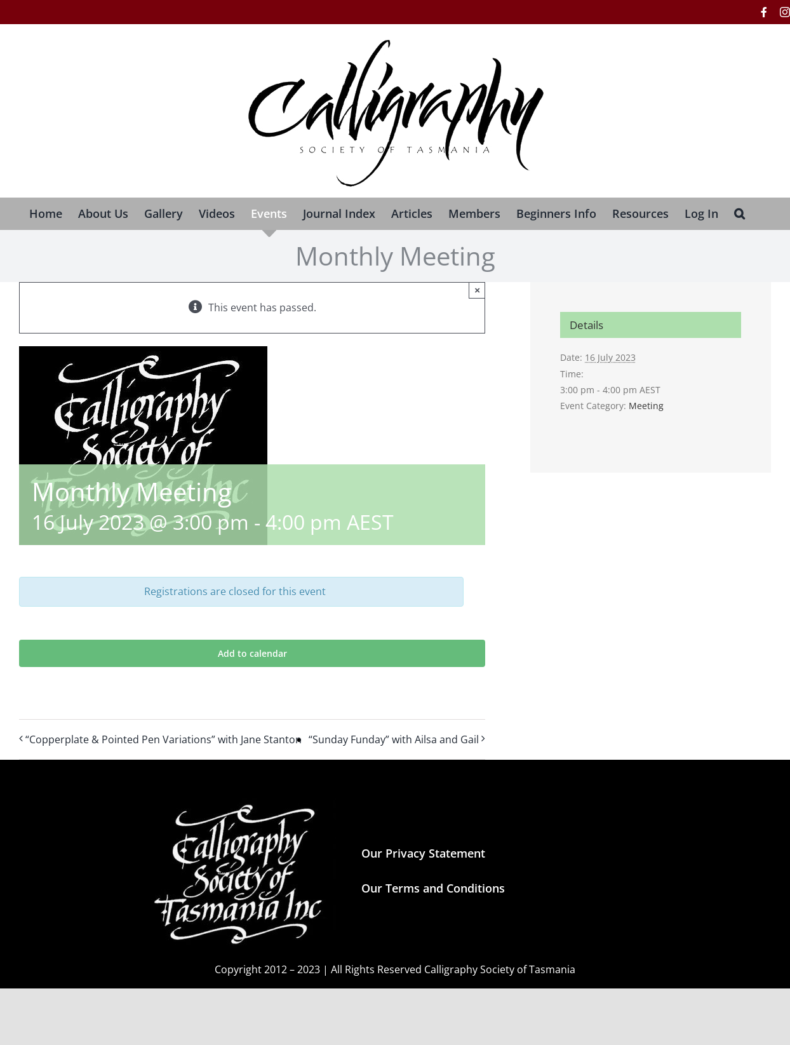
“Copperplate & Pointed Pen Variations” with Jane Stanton (163, 739)
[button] (739, 213)
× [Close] (477, 290)
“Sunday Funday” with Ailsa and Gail (394, 739)
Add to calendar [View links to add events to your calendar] (252, 653)
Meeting (646, 406)
